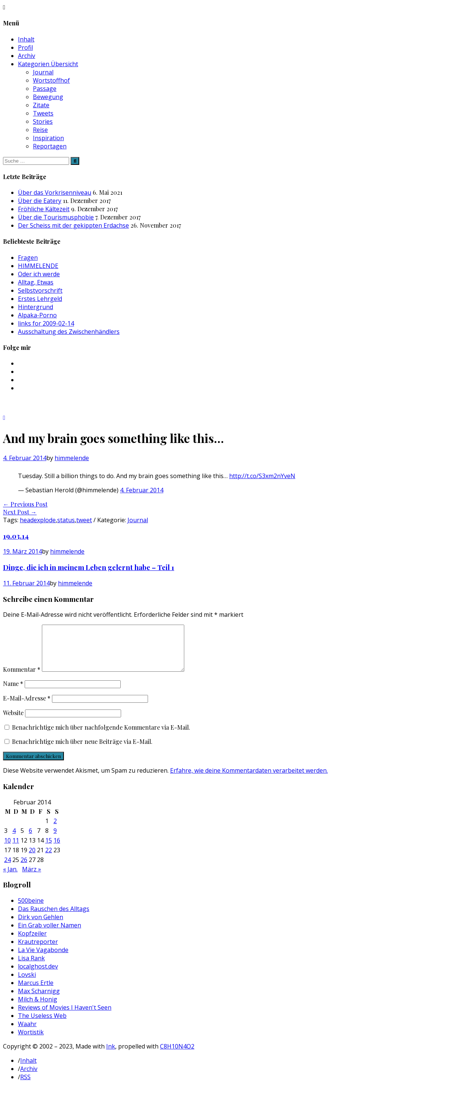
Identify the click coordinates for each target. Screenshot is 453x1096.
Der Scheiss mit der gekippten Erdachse (73, 225)
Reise (40, 130)
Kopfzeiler (32, 942)
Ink (110, 1055)
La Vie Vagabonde (43, 959)
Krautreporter (38, 950)
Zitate (41, 105)
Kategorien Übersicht (48, 64)
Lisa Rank (31, 967)
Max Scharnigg (39, 1000)
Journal (43, 72)
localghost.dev (38, 975)
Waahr (27, 1033)
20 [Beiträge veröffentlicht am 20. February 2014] (32, 859)
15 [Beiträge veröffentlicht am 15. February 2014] (48, 849)
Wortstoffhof (51, 80)
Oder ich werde (39, 274)
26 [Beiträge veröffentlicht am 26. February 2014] (24, 869)
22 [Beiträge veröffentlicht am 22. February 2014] (48, 859)
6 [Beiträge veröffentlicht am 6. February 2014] (30, 839)
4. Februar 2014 (141, 490)
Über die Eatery (39, 201)
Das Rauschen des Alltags (53, 918)
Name (13, 692)
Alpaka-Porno (37, 315)
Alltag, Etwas (35, 282)
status (66, 520)
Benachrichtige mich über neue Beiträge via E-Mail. (82, 750)
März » (31, 878)
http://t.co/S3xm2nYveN (262, 476)
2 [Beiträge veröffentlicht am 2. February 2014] (55, 830)
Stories (43, 121)
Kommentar (21, 678)
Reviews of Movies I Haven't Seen (64, 1016)
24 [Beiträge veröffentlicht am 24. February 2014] (7, 869)
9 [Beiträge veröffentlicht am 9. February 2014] (55, 839)
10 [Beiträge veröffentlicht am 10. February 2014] (7, 849)
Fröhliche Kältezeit (44, 209)
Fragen (28, 257)
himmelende (72, 458)
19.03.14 (16, 536)
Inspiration (48, 138)
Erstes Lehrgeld (40, 299)
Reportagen (50, 146)
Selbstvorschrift (40, 290)
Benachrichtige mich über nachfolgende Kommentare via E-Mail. (101, 736)
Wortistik (31, 1041)
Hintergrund (35, 307)
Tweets (43, 113)
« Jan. (10, 878)
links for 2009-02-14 (46, 323)
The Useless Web (42, 1024)
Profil (25, 47)
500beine (31, 909)
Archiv (26, 56)
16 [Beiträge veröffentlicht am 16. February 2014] (56, 849)
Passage (44, 88)
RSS (25, 1086)
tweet (84, 520)
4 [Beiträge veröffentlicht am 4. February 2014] (14, 839)
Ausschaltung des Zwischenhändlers (69, 331)
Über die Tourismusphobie (56, 217)
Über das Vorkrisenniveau (54, 192)
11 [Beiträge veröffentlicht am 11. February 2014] (15, 849)
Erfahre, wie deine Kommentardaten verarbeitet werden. (249, 779)
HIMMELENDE (38, 266)
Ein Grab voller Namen (49, 934)
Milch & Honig (37, 1008)
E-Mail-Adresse (26, 707)
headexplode (38, 520)
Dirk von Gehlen (40, 926)
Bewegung (48, 97)
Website (13, 722)
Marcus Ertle (35, 992)
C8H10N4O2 (177, 1055)
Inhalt (26, 39)
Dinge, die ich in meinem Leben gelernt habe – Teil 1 (88, 567)
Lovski (27, 983)
